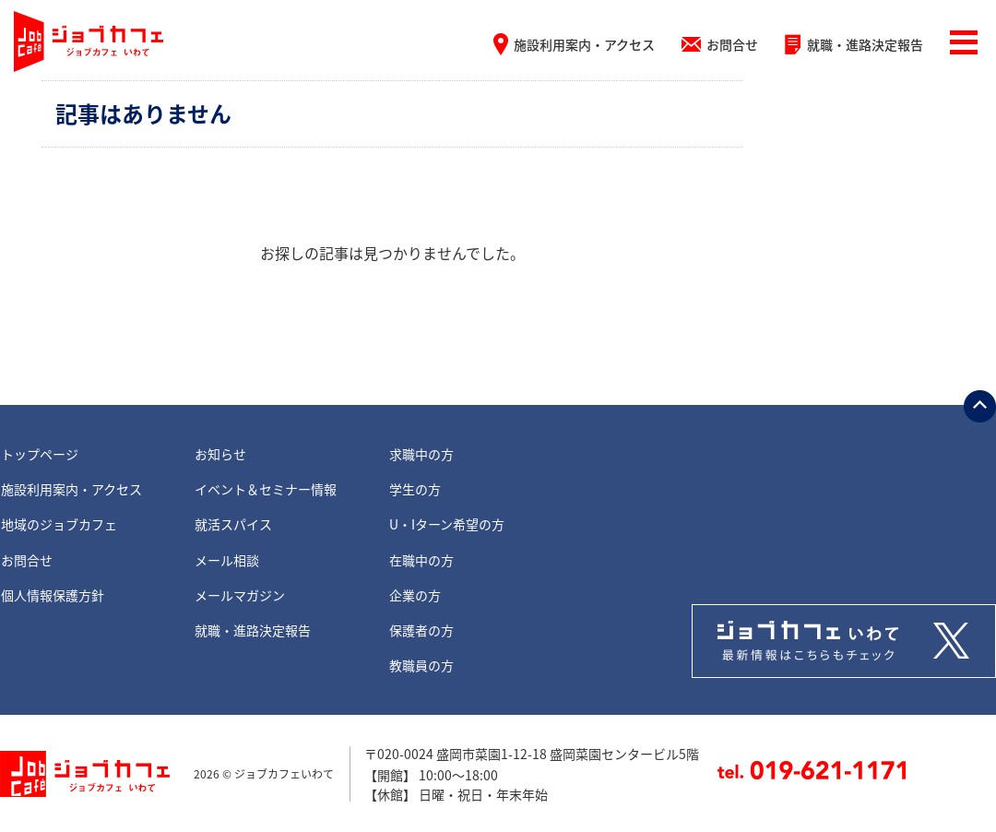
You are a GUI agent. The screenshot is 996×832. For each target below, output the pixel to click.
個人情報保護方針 (52, 595)
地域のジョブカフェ (59, 524)
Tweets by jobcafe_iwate (844, 641)
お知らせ (220, 454)
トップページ (39, 454)
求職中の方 (421, 454)
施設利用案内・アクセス (584, 44)
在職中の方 (421, 560)
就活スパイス (233, 524)
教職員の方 (421, 665)
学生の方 (415, 489)
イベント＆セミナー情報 (266, 489)
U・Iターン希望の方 (446, 524)
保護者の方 (421, 630)
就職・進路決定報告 (865, 44)
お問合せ (732, 44)
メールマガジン (240, 595)
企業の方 (415, 595)
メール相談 (227, 560)
